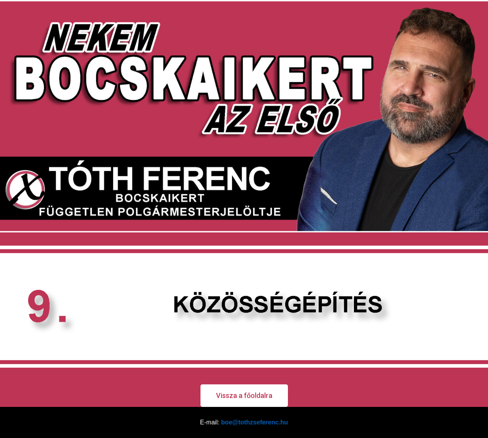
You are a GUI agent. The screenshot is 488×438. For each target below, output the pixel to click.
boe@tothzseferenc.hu (254, 422)
